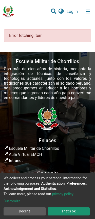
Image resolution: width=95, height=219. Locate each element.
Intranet (13, 160)
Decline (24, 211)
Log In (73, 11)
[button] (61, 12)
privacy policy (62, 194)
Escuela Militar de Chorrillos (31, 148)
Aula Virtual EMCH (23, 154)
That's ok (69, 211)
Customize (12, 201)
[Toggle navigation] (88, 12)
